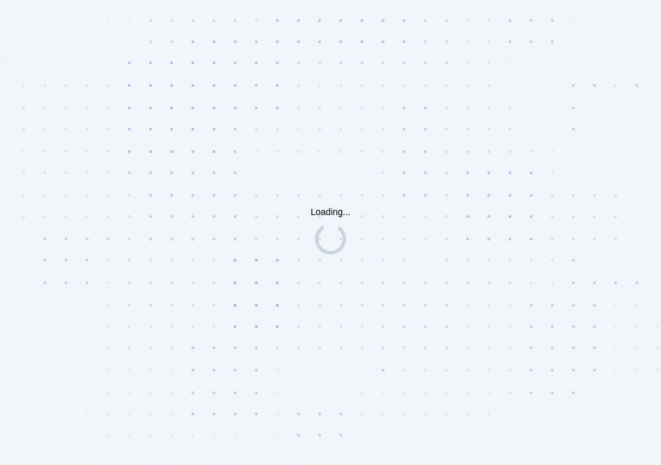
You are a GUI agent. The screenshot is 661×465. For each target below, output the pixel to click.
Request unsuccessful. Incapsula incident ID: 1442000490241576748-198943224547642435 (330, 232)
